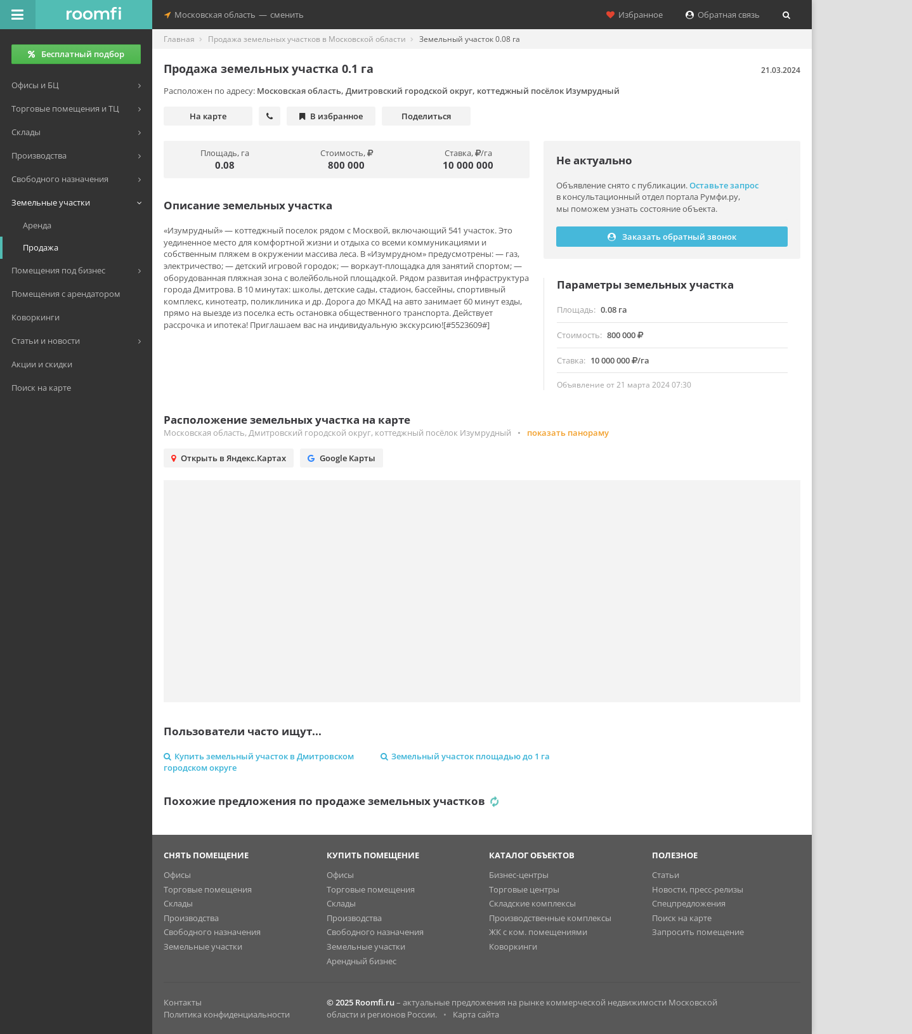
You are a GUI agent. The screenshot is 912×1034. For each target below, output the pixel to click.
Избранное (634, 14)
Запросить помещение (698, 932)
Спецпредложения (689, 903)
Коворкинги (513, 946)
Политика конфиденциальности (227, 1014)
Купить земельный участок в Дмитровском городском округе (259, 762)
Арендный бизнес (361, 961)
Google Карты (341, 458)
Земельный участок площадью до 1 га (465, 756)
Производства (191, 918)
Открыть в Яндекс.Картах (228, 458)
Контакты (183, 1002)
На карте (208, 116)
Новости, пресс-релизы (697, 889)
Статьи (665, 874)
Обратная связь (723, 14)
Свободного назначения (212, 932)
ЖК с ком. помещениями (538, 932)
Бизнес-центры (519, 874)
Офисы (177, 874)
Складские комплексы (532, 903)
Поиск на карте (682, 918)
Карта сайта (476, 1014)
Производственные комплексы (550, 918)
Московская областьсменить (234, 14)
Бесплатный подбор (76, 54)
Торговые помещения (208, 889)
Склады (178, 903)
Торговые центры (524, 889)
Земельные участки (203, 946)
